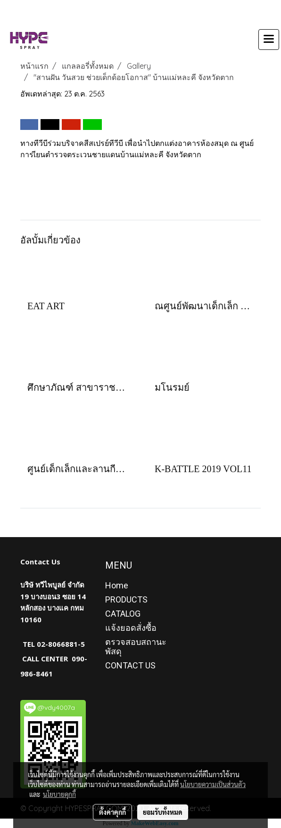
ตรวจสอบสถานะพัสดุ (135, 646)
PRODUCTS (126, 599)
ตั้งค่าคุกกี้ (112, 812)
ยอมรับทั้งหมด (162, 812)
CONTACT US (130, 665)
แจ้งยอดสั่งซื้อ (131, 628)
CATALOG (122, 614)
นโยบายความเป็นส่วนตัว (213, 784)
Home (116, 585)
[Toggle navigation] (268, 39)
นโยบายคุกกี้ (59, 794)
